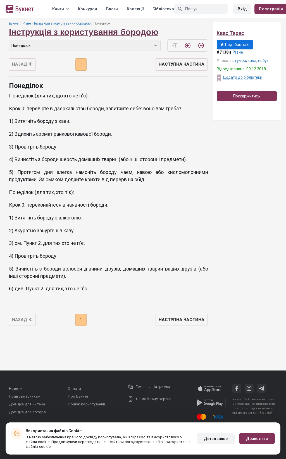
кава (252, 60)
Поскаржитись (246, 96)
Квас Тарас (230, 33)
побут (263, 60)
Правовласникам (24, 396)
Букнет (14, 23)
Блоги (112, 8)
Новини (15, 388)
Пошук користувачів (86, 404)
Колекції (135, 8)
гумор (240, 60)
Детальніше (216, 438)
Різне (27, 23)
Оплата (74, 388)
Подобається (234, 44)
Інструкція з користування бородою (62, 23)
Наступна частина (181, 64)
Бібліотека (163, 8)
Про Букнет (78, 396)
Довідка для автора (27, 412)
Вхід (242, 8)
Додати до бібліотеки (242, 77)
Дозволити (257, 438)
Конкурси (87, 8)
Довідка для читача (27, 404)
